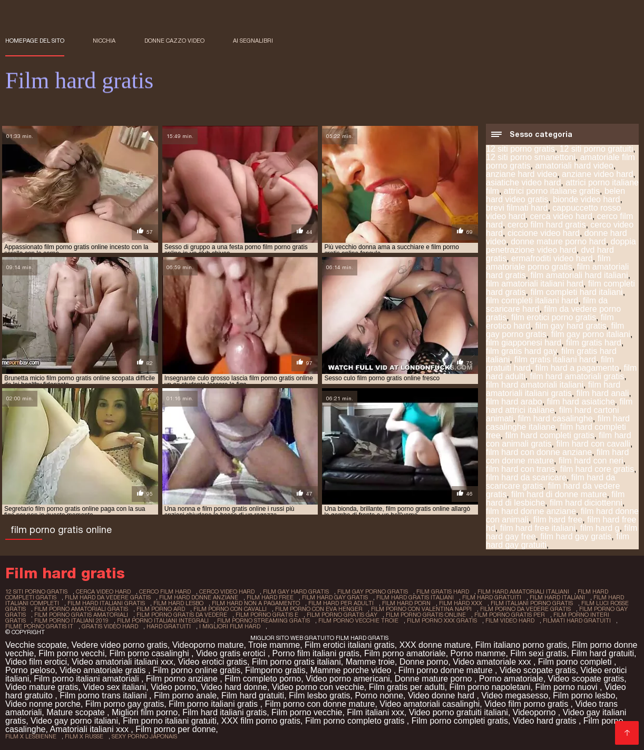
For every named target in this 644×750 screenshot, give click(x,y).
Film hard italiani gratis (224, 712)
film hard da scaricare (526, 477)
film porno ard (160, 609)
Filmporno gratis (275, 670)
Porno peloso (30, 670)
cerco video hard (227, 591)
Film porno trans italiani (104, 695)
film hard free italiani (537, 528)
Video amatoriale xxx (493, 661)
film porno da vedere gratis (525, 609)
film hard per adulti (341, 603)
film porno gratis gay (342, 614)
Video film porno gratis (527, 703)
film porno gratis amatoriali (81, 614)
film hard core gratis (597, 469)
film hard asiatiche (581, 401)
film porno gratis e (267, 614)
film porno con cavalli (230, 609)
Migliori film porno (145, 712)
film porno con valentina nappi (421, 609)
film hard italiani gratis (106, 603)
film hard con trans (520, 469)
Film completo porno (263, 678)
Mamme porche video (352, 670)
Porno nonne (379, 695)
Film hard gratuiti (602, 653)
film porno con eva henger (319, 609)
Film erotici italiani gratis (350, 644)
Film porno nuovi (567, 687)
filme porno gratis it (39, 626)
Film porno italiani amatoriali (87, 678)
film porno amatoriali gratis (81, 609)
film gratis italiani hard (555, 359)
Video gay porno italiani (74, 720)
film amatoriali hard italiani (579, 275)
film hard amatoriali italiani (534, 384)
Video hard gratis (546, 720)
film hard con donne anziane (539, 452)
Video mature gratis (41, 687)
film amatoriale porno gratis (548, 262)
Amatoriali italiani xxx (90, 729)
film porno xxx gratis (442, 620)
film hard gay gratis (575, 536)
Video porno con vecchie (318, 687)
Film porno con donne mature (320, 703)
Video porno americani (348, 678)
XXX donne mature (435, 644)
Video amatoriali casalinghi (429, 703)
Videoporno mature (208, 644)
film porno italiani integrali (163, 620)
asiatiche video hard (523, 182)
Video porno (173, 687)
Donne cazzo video (174, 40)
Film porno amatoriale (405, 653)
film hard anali (603, 393)
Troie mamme (274, 644)
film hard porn (406, 603)
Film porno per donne (175, 729)
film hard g (600, 528)
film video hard (509, 620)
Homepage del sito (34, 40)
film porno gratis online (426, 614)
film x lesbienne (30, 736)
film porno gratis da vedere (181, 614)
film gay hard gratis (570, 325)
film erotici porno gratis (553, 317)
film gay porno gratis (372, 591)
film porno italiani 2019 (71, 620)
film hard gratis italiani (415, 597)
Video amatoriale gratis (104, 670)
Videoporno (535, 712)
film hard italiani (557, 597)
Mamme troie (370, 661)
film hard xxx (460, 603)
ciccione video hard (544, 233)
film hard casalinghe (555, 418)
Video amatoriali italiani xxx (122, 661)
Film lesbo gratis (319, 695)
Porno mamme (478, 653)
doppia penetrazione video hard (561, 245)
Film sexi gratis (538, 653)
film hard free (557, 519)
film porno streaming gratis (263, 620)
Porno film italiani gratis (315, 653)
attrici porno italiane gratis (552, 190)
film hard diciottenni (586, 502)
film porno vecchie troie (358, 620)
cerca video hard (561, 216)
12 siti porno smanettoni (530, 157)
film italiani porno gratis (532, 603)
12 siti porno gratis (520, 148)
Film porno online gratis (196, 670)
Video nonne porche (43, 703)
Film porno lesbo (584, 695)
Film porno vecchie (306, 712)
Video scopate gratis (538, 670)
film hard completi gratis (549, 435)
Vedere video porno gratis (119, 644)
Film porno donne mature (446, 670)
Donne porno (423, 661)
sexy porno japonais (144, 736)
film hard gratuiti (491, 597)
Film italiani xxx (375, 712)
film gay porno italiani (590, 334)
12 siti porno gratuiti (596, 148)
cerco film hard (165, 591)
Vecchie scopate (36, 644)
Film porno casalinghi (150, 653)
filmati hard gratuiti (577, 620)
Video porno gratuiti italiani (458, 712)
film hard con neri (591, 460)
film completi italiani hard (532, 300)
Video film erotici (36, 661)
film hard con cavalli (593, 443)
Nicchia (104, 40)
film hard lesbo (178, 603)
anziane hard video (521, 174)
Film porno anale (185, 695)
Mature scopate (76, 712)
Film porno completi (576, 661)
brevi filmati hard (517, 207)
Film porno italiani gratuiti (170, 720)
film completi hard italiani (576, 292)
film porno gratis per (509, 614)
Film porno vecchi (71, 653)
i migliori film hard (229, 626)
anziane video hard (597, 174)
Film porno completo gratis (356, 720)
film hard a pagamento (577, 367)
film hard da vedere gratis (108, 597)
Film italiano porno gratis (521, 644)
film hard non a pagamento (256, 603)
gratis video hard (110, 626)
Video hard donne (234, 687)
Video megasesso (514, 695)
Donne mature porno (434, 678)
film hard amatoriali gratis (577, 376)
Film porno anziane (183, 678)
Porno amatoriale (511, 678)
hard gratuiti (169, 626)
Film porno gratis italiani (296, 661)
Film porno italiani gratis (214, 703)
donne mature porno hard (558, 241)
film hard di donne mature (559, 494)
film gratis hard (593, 342)
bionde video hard (586, 199)
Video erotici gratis (212, 661)
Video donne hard (442, 695)
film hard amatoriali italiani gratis (553, 389)
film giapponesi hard (523, 342)
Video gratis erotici (232, 653)
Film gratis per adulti (407, 687)
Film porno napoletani (490, 687)
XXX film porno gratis (260, 720)
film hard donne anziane (531, 511)
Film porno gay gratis (124, 703)
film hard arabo (514, 401)
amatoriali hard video (574, 165)
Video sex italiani (114, 687)
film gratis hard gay (521, 351)
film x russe (84, 736)
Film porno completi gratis (460, 720)
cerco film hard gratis (547, 224)
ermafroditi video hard (552, 258)
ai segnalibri (253, 40)
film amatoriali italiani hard (534, 283)
